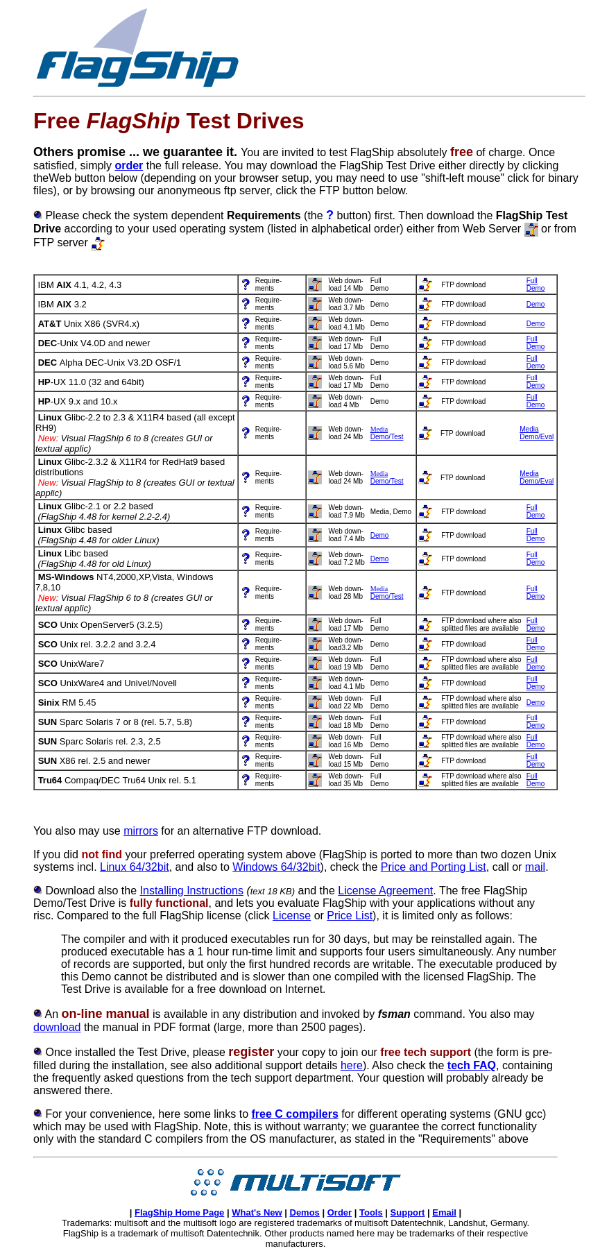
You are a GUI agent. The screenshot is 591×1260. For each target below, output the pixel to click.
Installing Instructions (191, 890)
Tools (371, 1212)
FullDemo (535, 342)
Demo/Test (387, 437)
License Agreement (385, 890)
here (352, 1065)
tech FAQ (471, 1065)
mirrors (140, 831)
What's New (257, 1212)
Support (408, 1212)
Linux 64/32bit (134, 867)
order (128, 165)
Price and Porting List (433, 867)
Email (444, 1212)
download (57, 1027)
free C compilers (294, 1114)
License (292, 915)
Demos (305, 1212)
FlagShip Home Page (179, 1212)
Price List (349, 915)
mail (535, 867)
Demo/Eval (537, 437)
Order (339, 1212)
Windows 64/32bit (276, 867)
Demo (535, 288)
